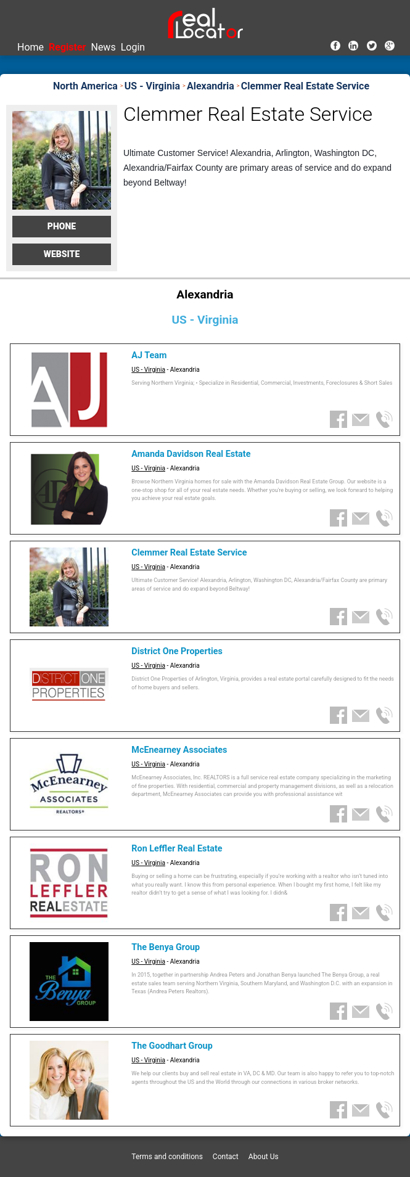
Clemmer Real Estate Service (189, 552)
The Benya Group (165, 947)
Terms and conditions (167, 1156)
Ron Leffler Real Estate (176, 848)
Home (30, 47)
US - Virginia (148, 369)
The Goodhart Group (171, 1046)
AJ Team (148, 355)
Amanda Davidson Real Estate (190, 454)
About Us (263, 1156)
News (103, 47)
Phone (61, 226)
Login (133, 47)
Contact (226, 1156)
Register (67, 47)
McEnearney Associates (179, 750)
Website (62, 254)
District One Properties (177, 651)
